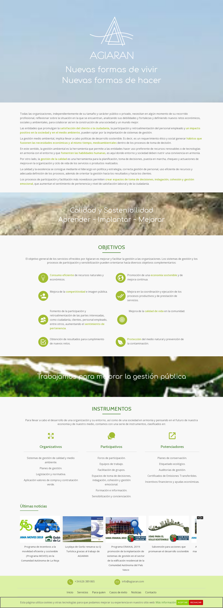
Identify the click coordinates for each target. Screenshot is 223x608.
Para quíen (98, 592)
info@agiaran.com (133, 581)
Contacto (150, 592)
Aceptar (184, 602)
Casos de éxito (118, 592)
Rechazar (197, 602)
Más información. (167, 602)
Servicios (82, 592)
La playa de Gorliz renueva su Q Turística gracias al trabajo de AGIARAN (83, 551)
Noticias (136, 592)
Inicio (70, 592)
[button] (201, 517)
